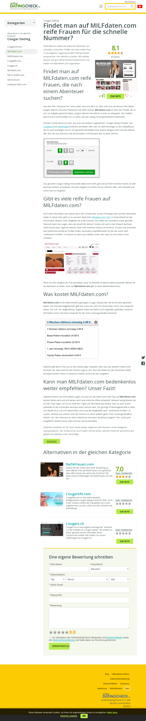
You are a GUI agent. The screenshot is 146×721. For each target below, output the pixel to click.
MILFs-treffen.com (15, 75)
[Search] (132, 6)
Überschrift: (55, 595)
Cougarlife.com (14, 61)
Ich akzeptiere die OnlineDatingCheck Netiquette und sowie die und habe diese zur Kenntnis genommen (89, 638)
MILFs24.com (13, 79)
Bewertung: (55, 605)
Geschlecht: (96, 564)
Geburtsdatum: (57, 574)
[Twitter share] (143, 358)
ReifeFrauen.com (15, 56)
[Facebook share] (143, 363)
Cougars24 (48, 126)
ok (84, 715)
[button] (68, 716)
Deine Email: (56, 585)
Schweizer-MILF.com (16, 84)
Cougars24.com (14, 46)
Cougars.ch (12, 65)
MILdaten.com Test (101, 217)
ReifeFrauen (63, 126)
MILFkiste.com (14, 70)
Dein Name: (55, 564)
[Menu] (101, 6)
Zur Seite (115, 96)
